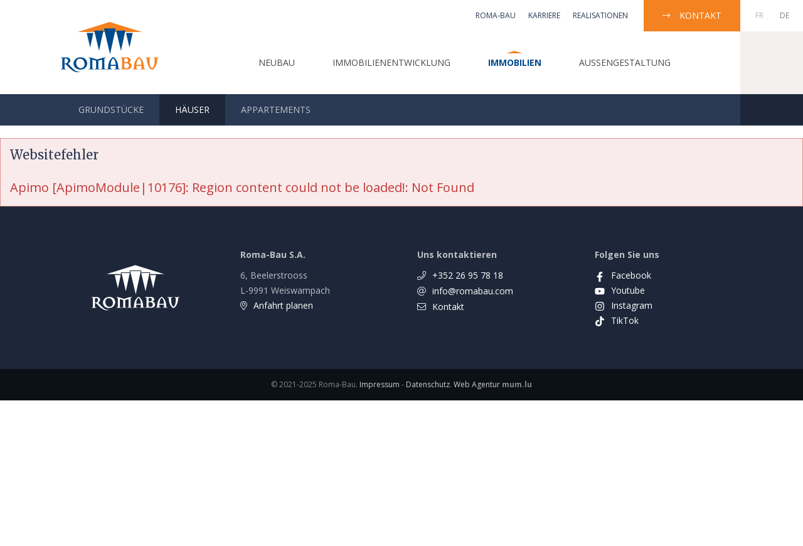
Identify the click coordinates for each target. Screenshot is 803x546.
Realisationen (600, 15)
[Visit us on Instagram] (623, 305)
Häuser (192, 109)
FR (759, 15)
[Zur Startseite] (110, 47)
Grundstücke (111, 109)
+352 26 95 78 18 (467, 275)
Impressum (379, 384)
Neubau (276, 62)
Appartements (276, 109)
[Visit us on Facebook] (623, 275)
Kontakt (700, 15)
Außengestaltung (625, 62)
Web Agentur (477, 384)
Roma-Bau (496, 15)
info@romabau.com (472, 291)
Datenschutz (428, 384)
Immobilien (514, 62)
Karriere (544, 15)
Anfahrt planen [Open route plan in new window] (283, 305)
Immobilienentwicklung (391, 62)
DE (784, 15)
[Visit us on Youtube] (620, 290)
